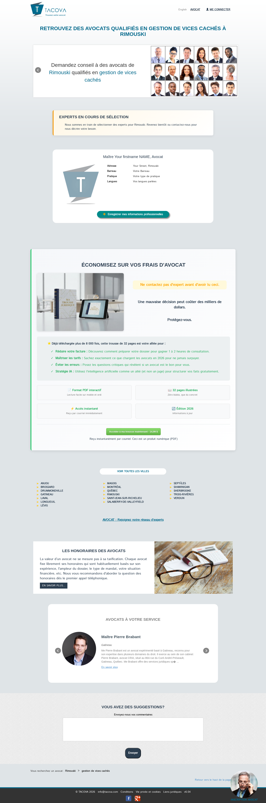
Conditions (127, 792)
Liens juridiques (172, 792)
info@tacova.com (108, 792)
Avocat (195, 9)
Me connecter (218, 9)
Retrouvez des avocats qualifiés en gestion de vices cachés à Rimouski (133, 31)
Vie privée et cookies (148, 792)
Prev (38, 70)
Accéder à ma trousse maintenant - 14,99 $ (133, 431)
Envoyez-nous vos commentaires (133, 715)
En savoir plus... (53, 585)
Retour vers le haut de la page (215, 780)
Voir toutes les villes (133, 471)
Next (232, 70)
